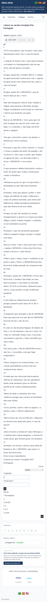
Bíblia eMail (7, 2)
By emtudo (5, 599)
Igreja (21, 17)
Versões (31, 17)
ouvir (19, 35)
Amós (6, 35)
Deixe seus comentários (15, 456)
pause (14, 35)
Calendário (11, 17)
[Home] (4, 17)
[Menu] (43, 17)
